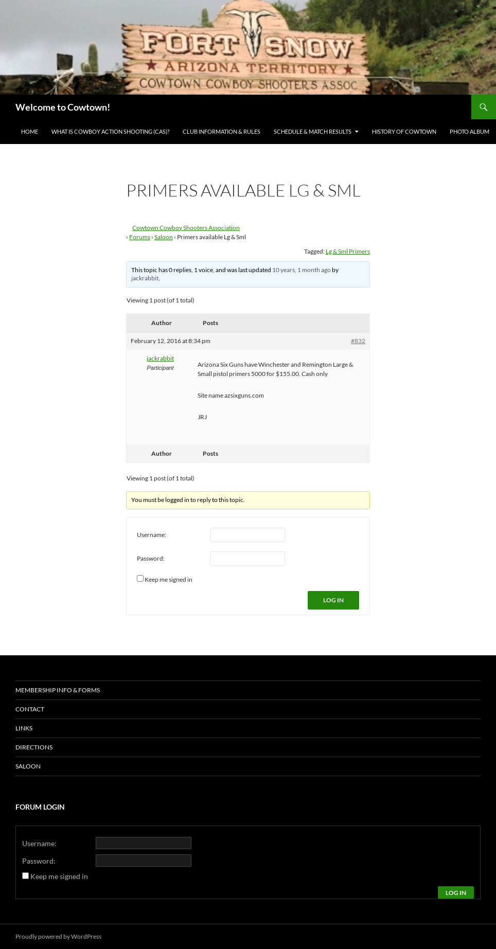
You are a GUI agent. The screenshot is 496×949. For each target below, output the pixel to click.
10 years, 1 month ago (301, 270)
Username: (151, 535)
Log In (333, 600)
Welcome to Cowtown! (62, 107)
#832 (358, 341)
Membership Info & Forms (57, 690)
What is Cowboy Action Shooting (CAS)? (110, 131)
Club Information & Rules (221, 131)
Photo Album (469, 131)
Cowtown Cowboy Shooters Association (186, 227)
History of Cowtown (404, 131)
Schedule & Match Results (312, 131)
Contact (29, 709)
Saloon (163, 237)
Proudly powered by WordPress (58, 936)
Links (23, 728)
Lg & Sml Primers (348, 251)
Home (29, 131)
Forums (139, 237)
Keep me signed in (168, 579)
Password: (151, 558)
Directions (33, 747)
